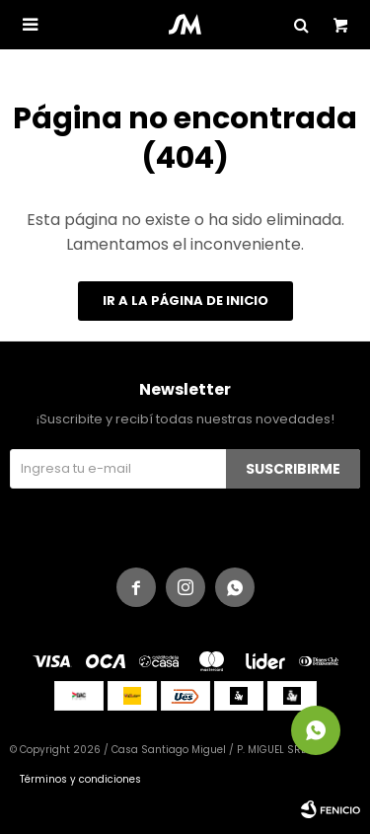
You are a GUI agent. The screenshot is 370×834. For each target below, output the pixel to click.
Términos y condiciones (80, 779)
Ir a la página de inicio (185, 300)
